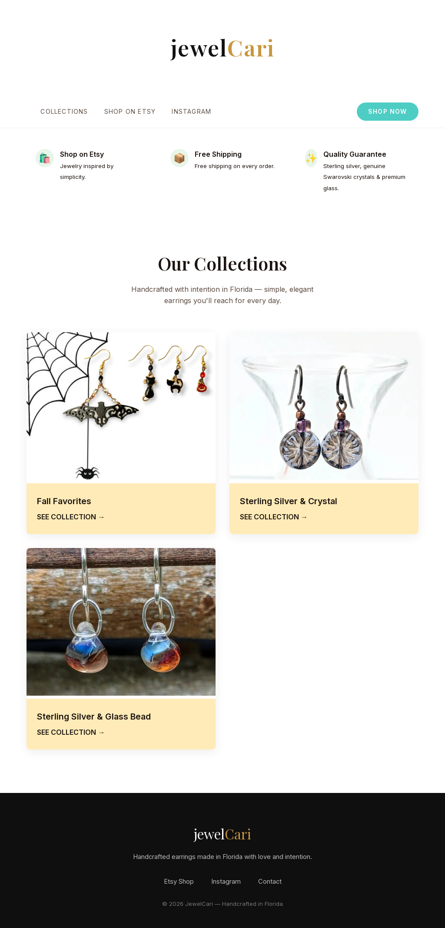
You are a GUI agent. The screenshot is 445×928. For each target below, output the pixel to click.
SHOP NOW (387, 111)
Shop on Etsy (130, 111)
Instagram (191, 111)
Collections (64, 111)
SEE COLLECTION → (71, 516)
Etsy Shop (179, 881)
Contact (270, 881)
